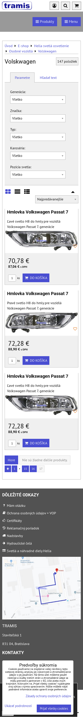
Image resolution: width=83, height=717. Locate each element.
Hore (11, 460)
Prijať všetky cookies (54, 708)
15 (25, 469)
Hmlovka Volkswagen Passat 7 (37, 212)
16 (33, 469)
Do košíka (36, 278)
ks (14, 278)
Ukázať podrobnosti (18, 706)
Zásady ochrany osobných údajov (48, 696)
